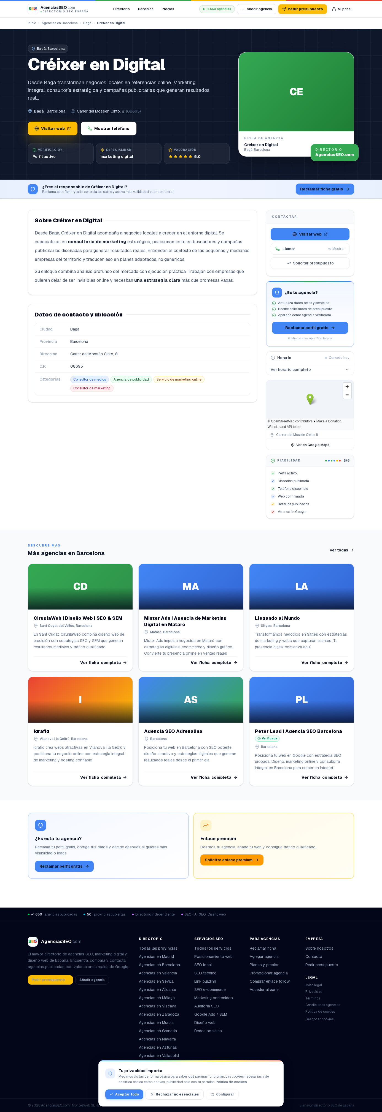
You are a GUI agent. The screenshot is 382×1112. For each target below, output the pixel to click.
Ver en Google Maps (310, 445)
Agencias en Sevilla (156, 981)
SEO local (203, 964)
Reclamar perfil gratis (310, 327)
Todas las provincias (160, 948)
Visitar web (52, 128)
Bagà (87, 23)
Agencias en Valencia (158, 973)
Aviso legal (313, 985)
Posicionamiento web (213, 956)
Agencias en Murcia (156, 1022)
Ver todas (342, 550)
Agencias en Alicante (157, 989)
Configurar (222, 1094)
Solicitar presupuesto (310, 263)
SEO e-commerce (210, 989)
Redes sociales (208, 1030)
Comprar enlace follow (270, 981)
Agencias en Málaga (157, 997)
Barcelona (56, 111)
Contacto (313, 956)
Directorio (121, 9)
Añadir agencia (256, 9)
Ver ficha (103, 662)
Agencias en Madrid (156, 956)
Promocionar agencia (269, 973)
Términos (312, 998)
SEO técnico (205, 973)
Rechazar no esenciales (174, 1094)
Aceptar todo (124, 1094)
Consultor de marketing (92, 388)
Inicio (32, 23)
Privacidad (313, 992)
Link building (205, 981)
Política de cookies (320, 1011)
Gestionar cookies (319, 1019)
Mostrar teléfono (109, 128)
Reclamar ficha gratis (325, 189)
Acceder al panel (264, 989)
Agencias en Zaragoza (159, 1014)
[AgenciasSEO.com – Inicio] (58, 9)
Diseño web (205, 1022)
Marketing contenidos (213, 997)
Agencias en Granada (158, 1030)
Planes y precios (264, 964)
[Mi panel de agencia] (341, 9)
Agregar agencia (264, 956)
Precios (168, 9)
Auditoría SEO (206, 1006)
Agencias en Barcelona (60, 23)
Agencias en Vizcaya (157, 1006)
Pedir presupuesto (302, 9)
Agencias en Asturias (158, 1047)
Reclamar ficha (263, 948)
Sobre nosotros (319, 948)
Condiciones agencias (322, 1005)
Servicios (146, 9)
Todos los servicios (215, 948)
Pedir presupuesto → (50, 980)
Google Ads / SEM (210, 1014)
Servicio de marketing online (179, 379)
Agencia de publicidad (131, 379)
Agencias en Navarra (157, 1039)
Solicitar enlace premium (232, 859)
